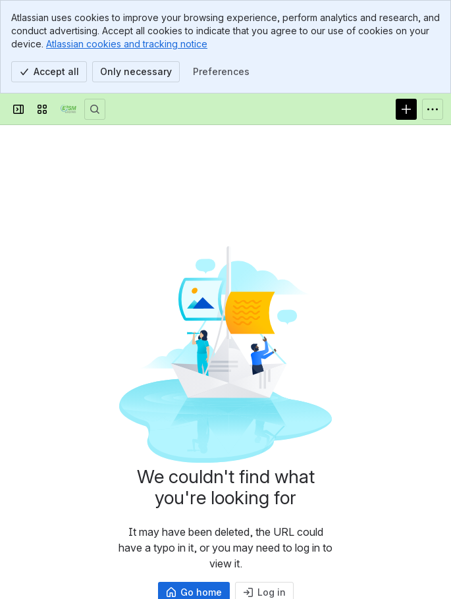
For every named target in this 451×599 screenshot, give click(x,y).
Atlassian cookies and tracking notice (126, 43)
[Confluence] (68, 109)
